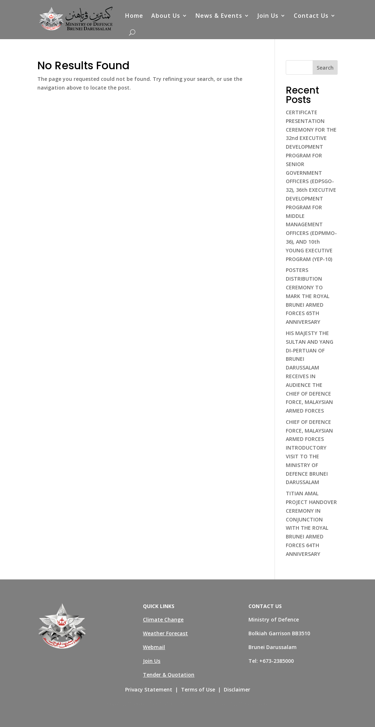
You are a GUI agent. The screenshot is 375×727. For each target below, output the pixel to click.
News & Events (218, 16)
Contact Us (311, 16)
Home (134, 16)
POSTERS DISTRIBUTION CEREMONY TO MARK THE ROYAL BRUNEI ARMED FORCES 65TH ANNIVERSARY (307, 296)
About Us (165, 16)
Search (325, 67)
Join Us (268, 16)
